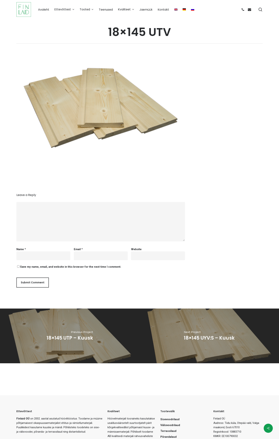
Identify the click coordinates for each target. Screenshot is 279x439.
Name (21, 249)
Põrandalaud (168, 436)
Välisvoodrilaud (170, 425)
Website (136, 249)
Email (78, 249)
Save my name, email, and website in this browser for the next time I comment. (70, 266)
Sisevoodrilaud (170, 419)
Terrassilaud (168, 431)
